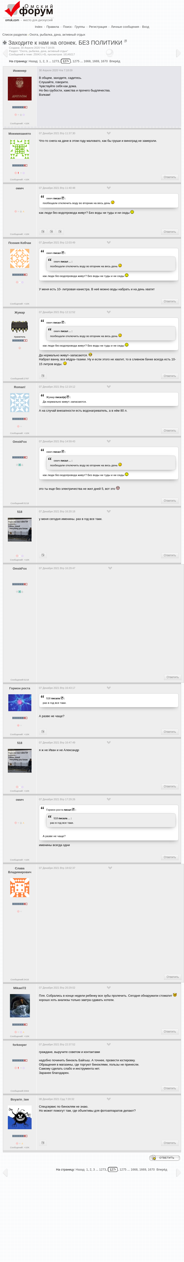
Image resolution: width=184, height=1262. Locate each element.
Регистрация (98, 27)
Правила (53, 27)
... (70, 261)
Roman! (19, 387)
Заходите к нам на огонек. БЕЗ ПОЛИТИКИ (65, 42)
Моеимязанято (20, 133)
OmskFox (20, 441)
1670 (104, 61)
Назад (33, 61)
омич (20, 188)
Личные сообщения (125, 27)
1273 (55, 61)
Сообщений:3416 (19, 979)
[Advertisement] (90, 110)
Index (38, 27)
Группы (80, 27)
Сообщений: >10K (19, 123)
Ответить (170, 177)
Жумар (19, 312)
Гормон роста (19, 688)
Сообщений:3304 (19, 1091)
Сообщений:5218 (19, 503)
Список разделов (14, 34)
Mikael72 (19, 988)
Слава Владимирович (19, 870)
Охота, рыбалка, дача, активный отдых (57, 34)
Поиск (67, 27)
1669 (95, 61)
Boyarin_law (20, 1099)
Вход (145, 27)
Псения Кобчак (19, 243)
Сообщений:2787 (19, 378)
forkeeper (20, 1045)
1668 (87, 61)
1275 (76, 61)
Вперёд (114, 61)
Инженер (20, 70)
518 (19, 512)
